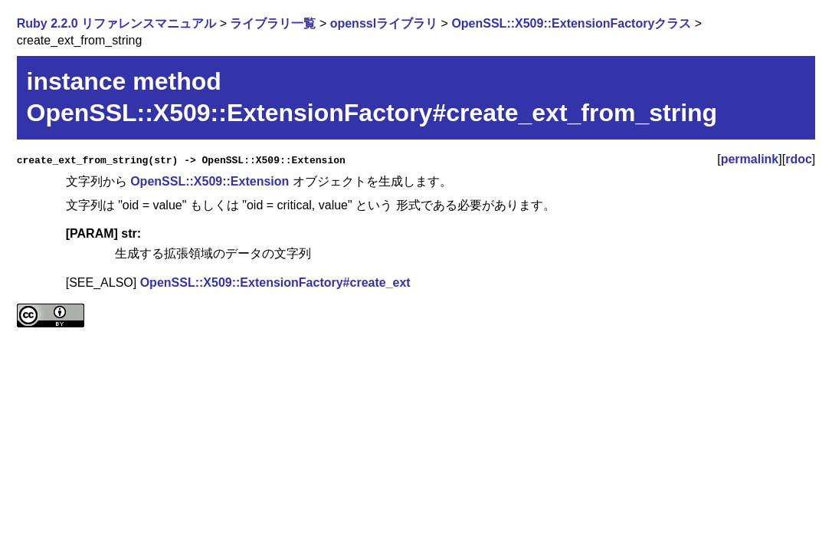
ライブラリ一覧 (273, 23)
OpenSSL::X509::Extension (209, 181)
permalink (750, 159)
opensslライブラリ (383, 23)
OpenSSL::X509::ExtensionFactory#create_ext (275, 282)
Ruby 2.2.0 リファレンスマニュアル (116, 23)
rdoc (798, 159)
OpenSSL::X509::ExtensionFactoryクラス (571, 23)
